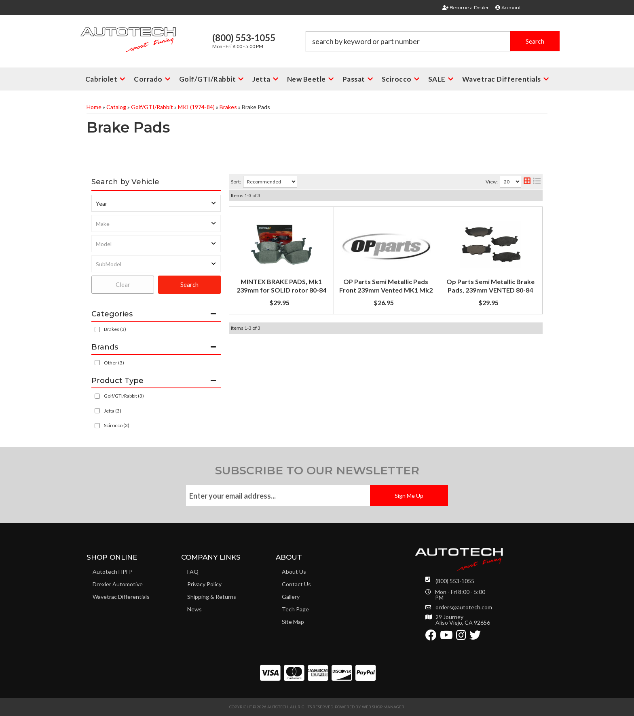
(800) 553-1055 (454, 580)
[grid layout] (527, 181)
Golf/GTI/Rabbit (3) (124, 396)
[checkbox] (97, 362)
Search (189, 284)
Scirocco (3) (116, 425)
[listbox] (156, 203)
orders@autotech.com (463, 607)
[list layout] (537, 181)
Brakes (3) (115, 329)
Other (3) (114, 363)
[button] (433, 41)
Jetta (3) (112, 411)
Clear (123, 284)
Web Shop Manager (383, 706)
